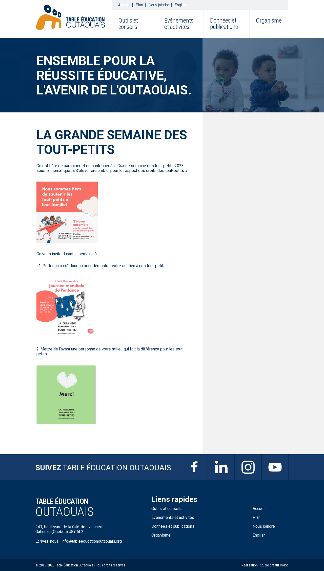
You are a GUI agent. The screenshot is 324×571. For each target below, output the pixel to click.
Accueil (124, 5)
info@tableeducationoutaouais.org (92, 541)
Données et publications (224, 23)
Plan (139, 5)
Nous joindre (159, 5)
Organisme (269, 20)
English (181, 5)
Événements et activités (178, 23)
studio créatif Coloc (274, 565)
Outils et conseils (128, 23)
